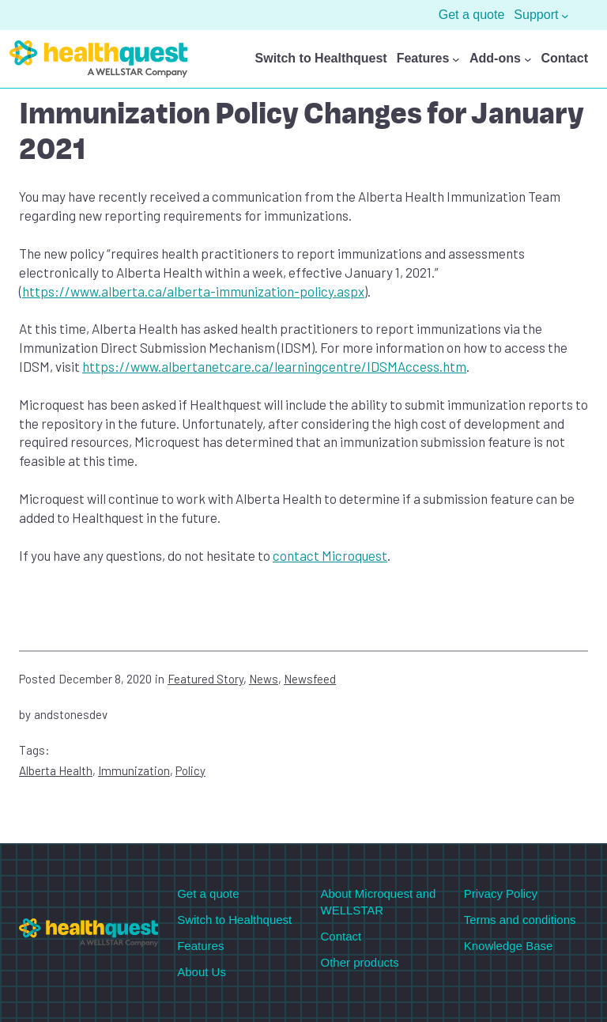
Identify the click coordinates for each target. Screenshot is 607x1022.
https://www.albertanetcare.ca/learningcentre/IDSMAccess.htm (274, 366)
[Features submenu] (456, 59)
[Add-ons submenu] (528, 59)
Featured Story (205, 679)
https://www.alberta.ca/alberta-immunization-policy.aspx (193, 291)
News (263, 679)
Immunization (134, 770)
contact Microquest (330, 555)
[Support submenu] (565, 15)
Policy (190, 770)
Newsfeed (310, 679)
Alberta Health (55, 770)
